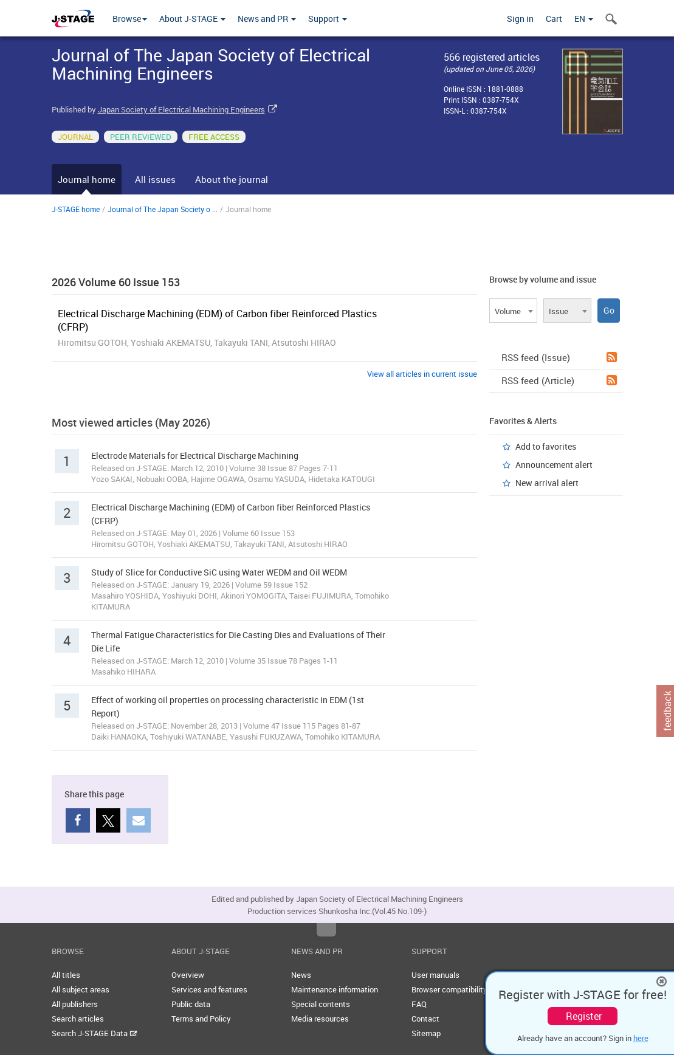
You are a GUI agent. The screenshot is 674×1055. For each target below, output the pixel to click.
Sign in (520, 18)
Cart (554, 18)
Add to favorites (545, 446)
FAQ (419, 1003)
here (640, 1038)
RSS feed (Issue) (559, 357)
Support (327, 18)
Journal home (86, 179)
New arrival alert (547, 483)
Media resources (320, 1018)
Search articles (78, 1018)
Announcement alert (554, 464)
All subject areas (80, 989)
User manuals (435, 974)
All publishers (75, 1003)
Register (584, 1016)
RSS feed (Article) (559, 380)
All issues (155, 179)
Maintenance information (334, 989)
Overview (187, 974)
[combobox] (513, 310)
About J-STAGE (192, 18)
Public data (190, 1003)
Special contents (320, 1003)
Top (326, 929)
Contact (425, 1018)
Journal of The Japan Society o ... (163, 209)
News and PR (267, 18)
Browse (129, 18)
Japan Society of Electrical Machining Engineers (181, 109)
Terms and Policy (201, 1018)
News (301, 974)
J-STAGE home (76, 209)
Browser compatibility (449, 989)
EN (583, 18)
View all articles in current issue (422, 373)
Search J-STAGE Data (94, 1033)
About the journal (231, 179)
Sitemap (426, 1033)
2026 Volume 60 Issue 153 (116, 282)
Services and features (209, 989)
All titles (66, 974)
